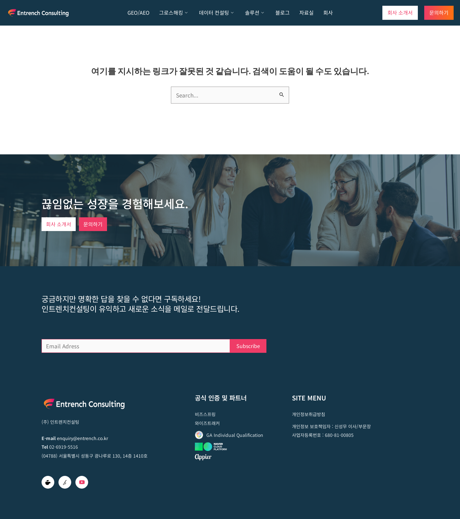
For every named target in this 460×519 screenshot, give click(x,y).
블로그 (282, 12)
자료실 (306, 12)
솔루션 (254, 12)
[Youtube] (81, 482)
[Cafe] (48, 482)
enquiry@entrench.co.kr (82, 438)
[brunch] (64, 482)
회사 (328, 12)
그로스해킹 (173, 12)
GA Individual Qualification (234, 435)
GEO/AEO (138, 12)
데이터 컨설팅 (216, 12)
